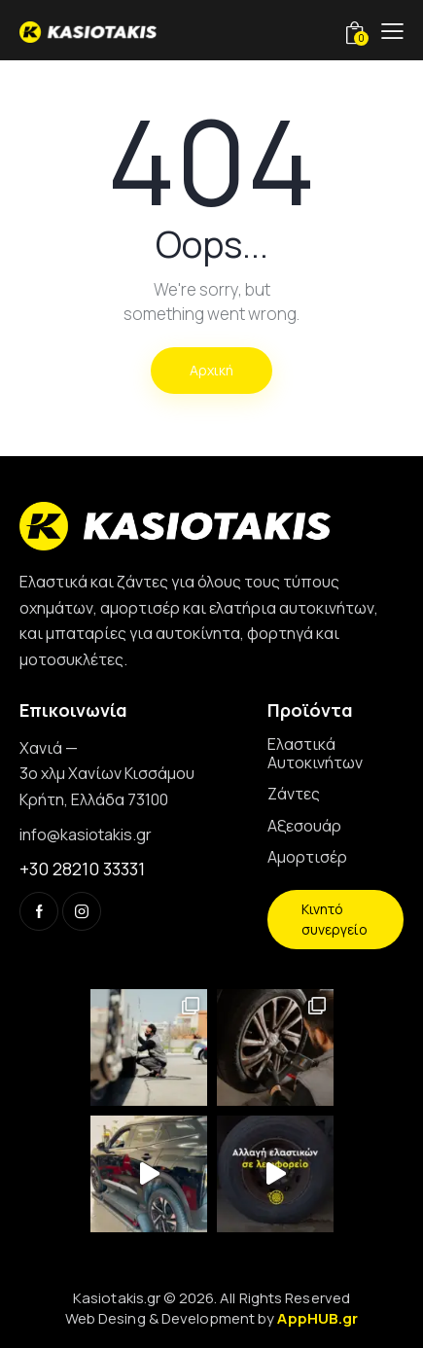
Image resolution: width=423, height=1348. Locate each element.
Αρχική (211, 370)
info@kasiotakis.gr (85, 834)
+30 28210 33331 (82, 868)
